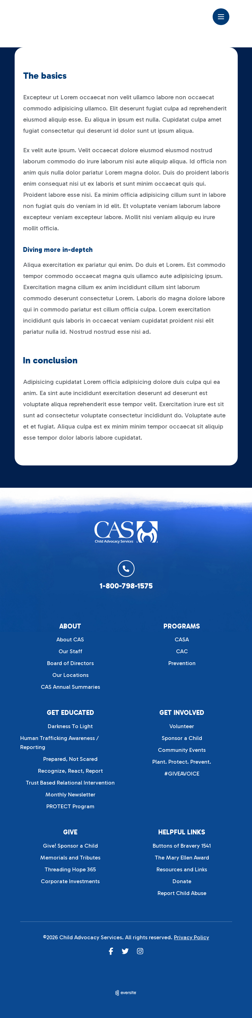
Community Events (182, 750)
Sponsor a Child (182, 738)
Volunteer (181, 726)
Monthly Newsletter (70, 794)
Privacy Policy (191, 937)
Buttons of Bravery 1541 (182, 845)
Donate (182, 881)
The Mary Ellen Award (182, 857)
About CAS (70, 639)
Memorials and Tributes (70, 857)
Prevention (182, 663)
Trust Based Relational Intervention (70, 782)
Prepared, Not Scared (70, 759)
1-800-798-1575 (126, 586)
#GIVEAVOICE (181, 773)
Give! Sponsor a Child (70, 845)
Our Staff (70, 651)
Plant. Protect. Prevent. (181, 761)
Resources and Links (181, 869)
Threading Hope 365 (70, 869)
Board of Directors (70, 663)
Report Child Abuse (182, 893)
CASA (182, 639)
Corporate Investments (70, 881)
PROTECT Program (70, 806)
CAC (182, 651)
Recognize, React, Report (70, 771)
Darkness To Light (70, 726)
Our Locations (70, 675)
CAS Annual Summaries (70, 687)
